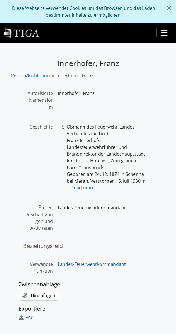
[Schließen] (169, 8)
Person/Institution (30, 75)
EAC (26, 318)
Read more (83, 188)
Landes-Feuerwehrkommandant (92, 264)
